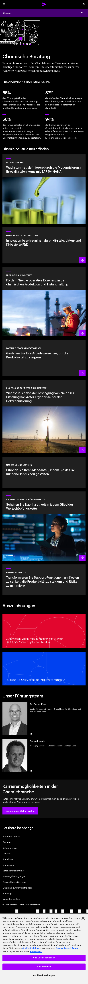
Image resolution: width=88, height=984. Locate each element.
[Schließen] (83, 918)
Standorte (7, 859)
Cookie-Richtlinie (31, 948)
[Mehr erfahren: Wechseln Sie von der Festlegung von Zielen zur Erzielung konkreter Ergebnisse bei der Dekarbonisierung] (44, 416)
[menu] (4, 4)
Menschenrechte (11, 899)
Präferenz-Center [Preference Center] (11, 836)
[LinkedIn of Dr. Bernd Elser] (31, 734)
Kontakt (6, 853)
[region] (44, 948)
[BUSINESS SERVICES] (44, 579)
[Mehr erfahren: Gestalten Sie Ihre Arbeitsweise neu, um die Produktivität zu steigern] (44, 358)
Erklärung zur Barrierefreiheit (17, 887)
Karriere (6, 842)
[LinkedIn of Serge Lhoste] (31, 771)
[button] (20, 810)
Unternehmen (9, 847)
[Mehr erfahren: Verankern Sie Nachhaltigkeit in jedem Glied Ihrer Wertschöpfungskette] (44, 526)
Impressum (8, 864)
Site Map (6, 893)
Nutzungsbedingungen (14, 876)
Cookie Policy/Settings (14, 881)
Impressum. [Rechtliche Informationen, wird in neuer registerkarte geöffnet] (36, 952)
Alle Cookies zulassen (44, 958)
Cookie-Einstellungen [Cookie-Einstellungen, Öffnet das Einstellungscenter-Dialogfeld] (44, 975)
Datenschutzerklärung (67, 948)
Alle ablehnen (44, 967)
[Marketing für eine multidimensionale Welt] (44, 472)
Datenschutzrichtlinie (13, 870)
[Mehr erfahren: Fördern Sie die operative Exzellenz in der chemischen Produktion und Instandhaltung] (44, 301)
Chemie (6, 12)
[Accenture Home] (44, 4)
